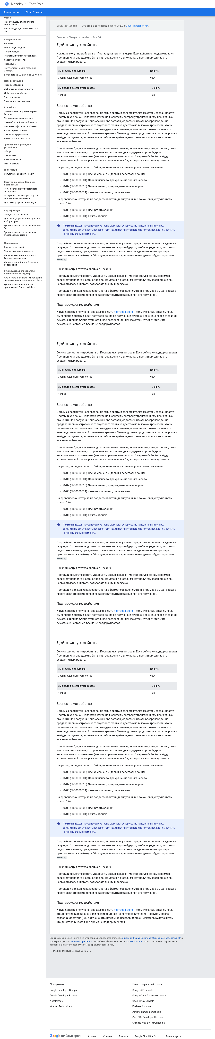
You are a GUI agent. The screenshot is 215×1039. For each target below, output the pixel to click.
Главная (61, 37)
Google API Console (142, 990)
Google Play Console (143, 1001)
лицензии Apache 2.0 (81, 941)
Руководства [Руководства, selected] (11, 12)
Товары (73, 37)
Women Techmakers (61, 1006)
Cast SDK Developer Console (147, 1017)
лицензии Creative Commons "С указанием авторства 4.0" (151, 938)
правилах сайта (134, 941)
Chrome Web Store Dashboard (148, 1022)
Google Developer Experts (63, 995)
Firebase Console (141, 1006)
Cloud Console (33, 12)
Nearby (17, 4)
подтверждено (123, 311)
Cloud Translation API (136, 25)
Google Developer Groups (63, 990)
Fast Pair (36, 4)
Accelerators (57, 1001)
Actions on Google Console (146, 1011)
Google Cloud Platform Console (149, 995)
